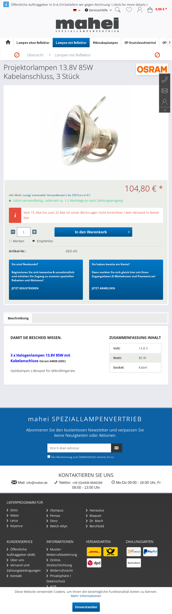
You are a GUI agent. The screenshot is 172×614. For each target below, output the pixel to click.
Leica (12, 520)
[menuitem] (98, 10)
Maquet (93, 515)
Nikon (13, 515)
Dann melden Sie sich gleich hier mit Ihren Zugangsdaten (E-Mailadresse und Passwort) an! (123, 276)
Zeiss (12, 510)
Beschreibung (18, 318)
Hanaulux (95, 510)
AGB (51, 586)
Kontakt (14, 576)
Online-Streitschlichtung (59, 562)
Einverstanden (86, 607)
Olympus (54, 510)
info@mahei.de (36, 483)
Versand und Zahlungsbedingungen (24, 568)
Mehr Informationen (86, 596)
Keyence (15, 526)
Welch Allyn (56, 526)
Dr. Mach (94, 521)
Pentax (53, 515)
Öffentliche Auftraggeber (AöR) (21, 552)
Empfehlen (42, 241)
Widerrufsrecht (59, 570)
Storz (52, 521)
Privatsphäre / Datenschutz (58, 578)
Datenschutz (87, 457)
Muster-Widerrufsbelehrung (61, 552)
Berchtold (95, 526)
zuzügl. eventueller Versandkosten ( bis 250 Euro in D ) (56, 195)
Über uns (15, 560)
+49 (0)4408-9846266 (87, 483)
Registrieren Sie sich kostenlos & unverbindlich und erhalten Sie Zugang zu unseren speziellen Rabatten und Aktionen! (43, 276)
